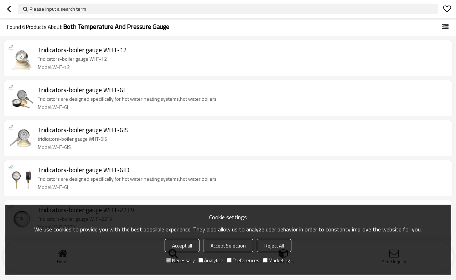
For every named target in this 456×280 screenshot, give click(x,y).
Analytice (210, 260)
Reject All (274, 245)
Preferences (243, 260)
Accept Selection (228, 245)
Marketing (276, 260)
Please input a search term (58, 8)
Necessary (180, 260)
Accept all (182, 245)
